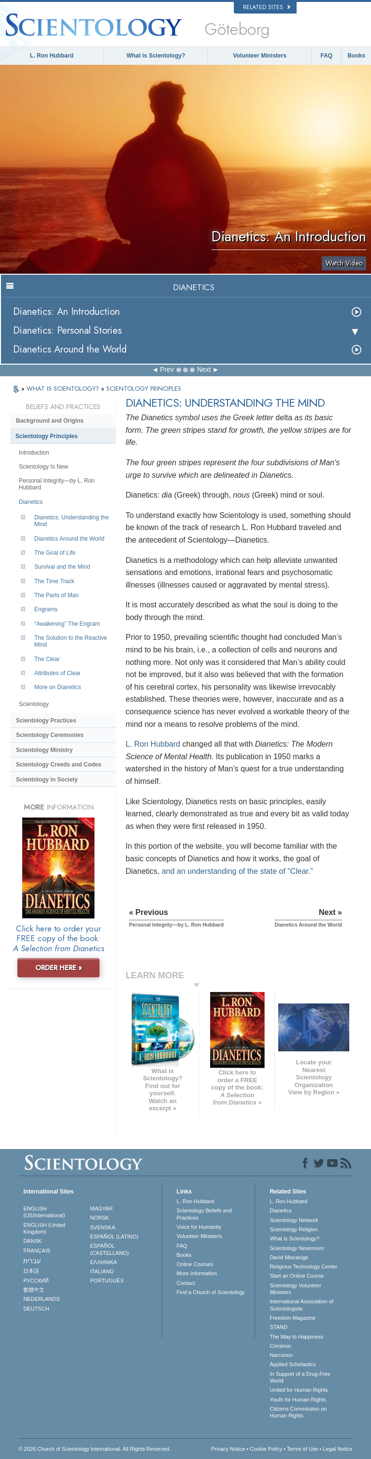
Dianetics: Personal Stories (67, 331)
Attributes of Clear (57, 673)
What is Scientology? (156, 55)
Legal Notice (337, 1449)
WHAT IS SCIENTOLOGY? (64, 388)
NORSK (99, 1218)
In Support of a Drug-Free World (300, 1377)
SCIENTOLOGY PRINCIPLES (143, 388)
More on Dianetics (57, 687)
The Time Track (54, 581)
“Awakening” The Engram (67, 623)
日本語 (31, 1271)
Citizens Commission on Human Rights (298, 1412)
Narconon (281, 1355)
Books (356, 55)
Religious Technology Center (303, 1266)
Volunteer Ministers (259, 55)
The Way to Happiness (296, 1337)
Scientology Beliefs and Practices (204, 1214)
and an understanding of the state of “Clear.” (237, 871)
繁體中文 (33, 1290)
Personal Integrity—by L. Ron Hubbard (57, 484)
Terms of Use (302, 1449)
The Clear (47, 659)
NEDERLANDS (41, 1299)
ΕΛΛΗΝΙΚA (103, 1262)
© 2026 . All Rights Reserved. (94, 1449)
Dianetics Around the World (70, 349)
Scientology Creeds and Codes (58, 764)
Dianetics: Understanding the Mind (71, 521)
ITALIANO (102, 1271)
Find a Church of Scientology (211, 1292)
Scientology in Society (47, 779)
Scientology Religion (294, 1229)
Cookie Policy (266, 1449)
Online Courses (195, 1264)
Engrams (45, 609)
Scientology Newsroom (297, 1248)
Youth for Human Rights (298, 1399)
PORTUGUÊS (107, 1280)
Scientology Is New (43, 466)
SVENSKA (102, 1227)
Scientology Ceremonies (50, 735)
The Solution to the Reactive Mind (70, 641)
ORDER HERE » (58, 968)
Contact (186, 1283)
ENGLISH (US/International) (44, 1212)
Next (204, 369)
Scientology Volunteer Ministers (295, 1288)
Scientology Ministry (44, 750)
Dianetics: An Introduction (66, 312)
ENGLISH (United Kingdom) (44, 1228)
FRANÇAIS (36, 1250)
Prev (167, 369)
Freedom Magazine (292, 1318)
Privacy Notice (228, 1449)
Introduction (34, 452)
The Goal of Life (54, 552)
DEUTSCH (36, 1309)
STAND (278, 1327)
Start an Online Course (297, 1276)
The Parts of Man (56, 595)
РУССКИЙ (35, 1280)
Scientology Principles (46, 436)
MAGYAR (101, 1208)
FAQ (327, 55)
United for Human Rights (299, 1390)
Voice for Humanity (199, 1227)
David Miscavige (289, 1257)
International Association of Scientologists (301, 1304)
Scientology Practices (46, 720)
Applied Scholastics (292, 1364)
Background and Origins (50, 420)
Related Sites (266, 7)
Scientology (34, 704)
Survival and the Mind (62, 566)
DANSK (32, 1241)
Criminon (280, 1346)
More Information (197, 1273)
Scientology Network (294, 1220)
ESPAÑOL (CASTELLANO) (109, 1249)
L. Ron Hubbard (51, 55)
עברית (32, 1261)
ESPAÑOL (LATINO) (114, 1236)
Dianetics (31, 502)
